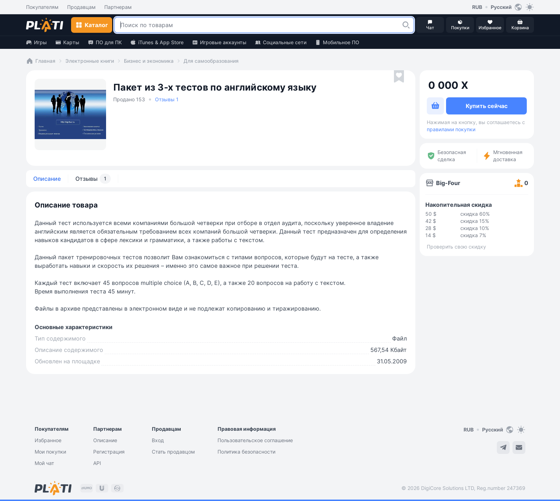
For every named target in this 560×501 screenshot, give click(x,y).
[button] (406, 25)
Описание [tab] (47, 178)
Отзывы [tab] (93, 179)
